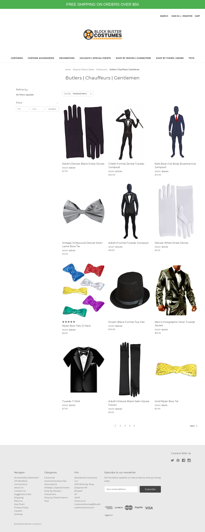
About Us (19, 487)
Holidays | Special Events (95, 58)
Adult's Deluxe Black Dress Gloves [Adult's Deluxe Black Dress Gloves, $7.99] (83, 163)
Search (164, 16)
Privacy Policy (21, 507)
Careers (18, 511)
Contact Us (20, 491)
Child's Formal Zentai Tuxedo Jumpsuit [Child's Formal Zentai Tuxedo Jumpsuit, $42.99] (126, 165)
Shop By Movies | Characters (133, 58)
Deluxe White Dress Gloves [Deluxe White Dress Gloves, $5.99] (171, 242)
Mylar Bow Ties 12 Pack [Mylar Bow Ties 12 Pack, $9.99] (76, 325)
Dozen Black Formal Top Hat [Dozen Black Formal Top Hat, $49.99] (126, 321)
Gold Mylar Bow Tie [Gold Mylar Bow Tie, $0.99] (167, 401)
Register (187, 16)
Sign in (175, 16)
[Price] (37, 103)
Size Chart (19, 504)
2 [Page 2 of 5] (120, 425)
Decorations (67, 58)
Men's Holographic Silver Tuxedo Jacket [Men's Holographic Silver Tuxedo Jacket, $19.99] (175, 323)
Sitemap (18, 514)
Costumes (17, 58)
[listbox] (82, 93)
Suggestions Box (22, 494)
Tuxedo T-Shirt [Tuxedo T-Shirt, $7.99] (71, 401)
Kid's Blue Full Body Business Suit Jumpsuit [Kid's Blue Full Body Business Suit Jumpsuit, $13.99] (175, 165)
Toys (191, 58)
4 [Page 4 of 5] (129, 425)
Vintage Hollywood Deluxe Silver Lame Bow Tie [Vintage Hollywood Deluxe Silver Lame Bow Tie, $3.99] (82, 244)
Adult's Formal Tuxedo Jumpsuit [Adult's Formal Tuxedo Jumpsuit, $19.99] (128, 242)
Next (194, 426)
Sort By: (67, 93)
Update (52, 109)
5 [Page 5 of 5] (134, 425)
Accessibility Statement (26, 477)
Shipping (18, 497)
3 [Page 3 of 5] (125, 425)
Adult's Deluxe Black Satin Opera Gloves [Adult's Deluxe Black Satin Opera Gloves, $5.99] (128, 403)
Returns (18, 501)
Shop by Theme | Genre (170, 58)
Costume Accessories (41, 58)
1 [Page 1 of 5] (115, 425)
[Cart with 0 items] (197, 16)
